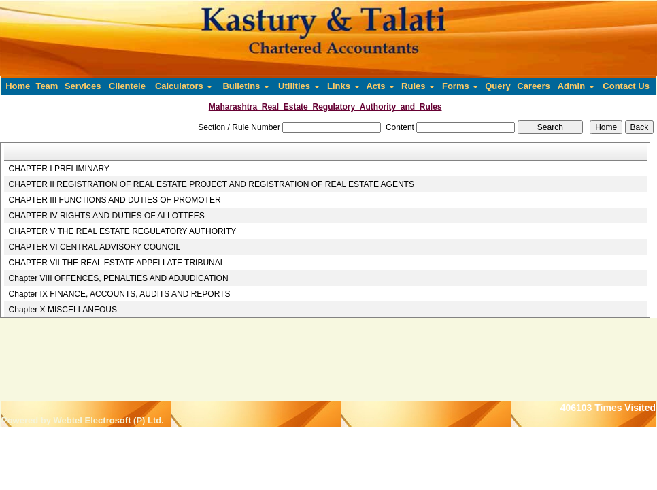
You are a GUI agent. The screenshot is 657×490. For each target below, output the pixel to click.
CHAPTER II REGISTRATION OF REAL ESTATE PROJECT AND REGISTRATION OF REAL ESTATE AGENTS (211, 184)
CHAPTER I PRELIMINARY (59, 169)
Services (83, 86)
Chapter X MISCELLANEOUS (63, 309)
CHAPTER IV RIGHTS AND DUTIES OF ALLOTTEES (107, 215)
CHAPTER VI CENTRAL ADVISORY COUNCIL (95, 247)
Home (17, 86)
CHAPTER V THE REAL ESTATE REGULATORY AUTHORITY (123, 231)
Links (343, 86)
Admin (576, 86)
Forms (460, 86)
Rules (418, 86)
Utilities (299, 86)
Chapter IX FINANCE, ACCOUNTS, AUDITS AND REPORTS (120, 294)
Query (498, 86)
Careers (533, 86)
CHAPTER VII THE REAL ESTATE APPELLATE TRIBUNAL (117, 262)
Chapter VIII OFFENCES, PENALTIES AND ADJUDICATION (119, 278)
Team (46, 86)
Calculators (183, 86)
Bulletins (245, 86)
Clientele (127, 86)
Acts (380, 86)
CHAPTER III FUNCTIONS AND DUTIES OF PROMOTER (115, 200)
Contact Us (626, 86)
